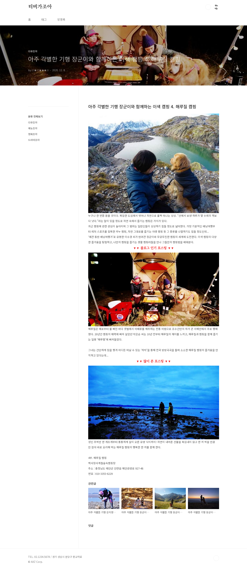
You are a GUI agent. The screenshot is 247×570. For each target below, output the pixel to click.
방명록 (61, 19)
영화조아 (32, 134)
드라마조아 (34, 140)
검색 (208, 7)
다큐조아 (32, 122)
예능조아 (32, 128)
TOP (216, 558)
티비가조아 (40, 6)
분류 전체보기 (35, 116)
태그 (44, 19)
